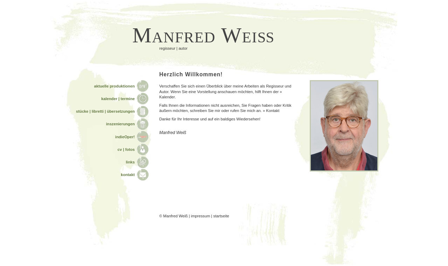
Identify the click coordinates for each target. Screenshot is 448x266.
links (130, 162)
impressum (200, 216)
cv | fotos (126, 149)
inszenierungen (120, 124)
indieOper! (125, 137)
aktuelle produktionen (114, 86)
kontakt (128, 175)
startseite (221, 216)
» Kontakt (271, 110)
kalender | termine (118, 99)
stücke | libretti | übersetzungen (105, 111)
